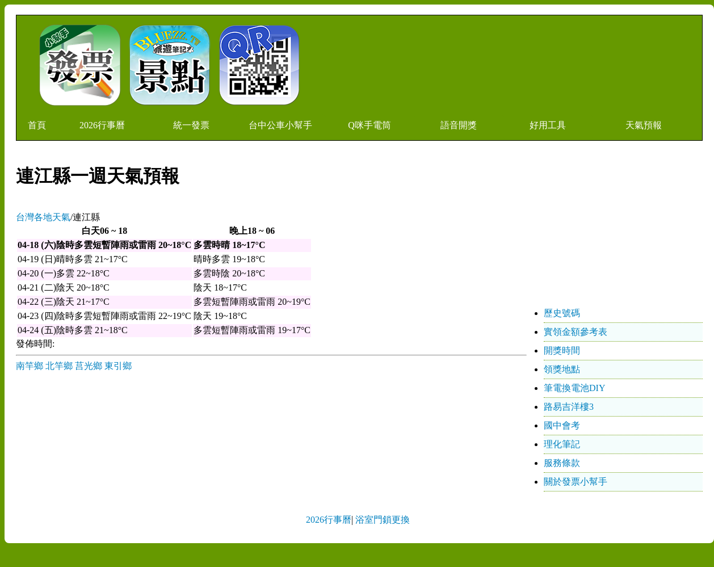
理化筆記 (562, 444)
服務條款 (562, 463)
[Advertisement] (617, 233)
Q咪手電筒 (369, 125)
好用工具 (548, 125)
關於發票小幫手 (575, 481)
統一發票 (191, 125)
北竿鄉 (59, 366)
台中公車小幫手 (280, 125)
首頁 (37, 125)
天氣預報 (643, 125)
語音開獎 (458, 125)
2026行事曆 (102, 125)
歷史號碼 (562, 313)
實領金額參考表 (575, 332)
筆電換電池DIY (574, 388)
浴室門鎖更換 (382, 519)
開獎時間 (562, 350)
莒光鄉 (88, 366)
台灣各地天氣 (43, 217)
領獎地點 (562, 369)
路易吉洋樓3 (569, 406)
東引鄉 (118, 366)
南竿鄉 (29, 366)
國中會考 (562, 425)
